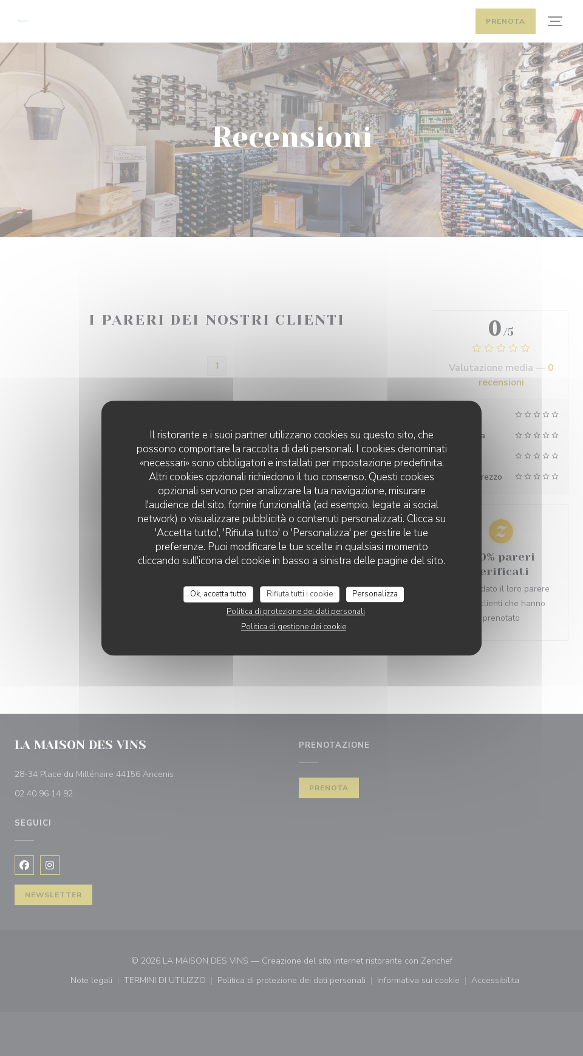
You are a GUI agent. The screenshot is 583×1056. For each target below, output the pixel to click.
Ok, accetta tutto (218, 593)
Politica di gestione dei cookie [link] (293, 626)
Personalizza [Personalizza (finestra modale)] (375, 593)
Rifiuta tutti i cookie (300, 593)
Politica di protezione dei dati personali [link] (296, 611)
